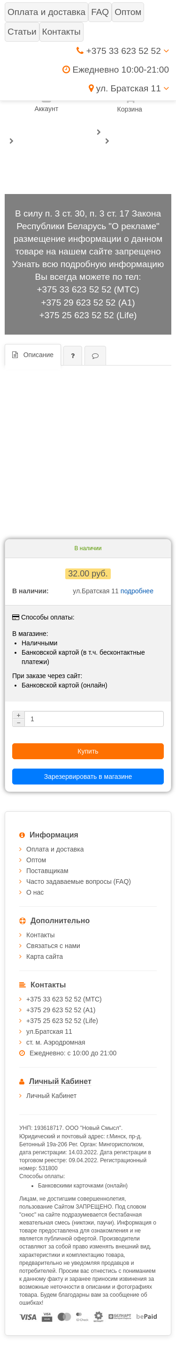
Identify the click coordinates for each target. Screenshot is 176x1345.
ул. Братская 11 (129, 88)
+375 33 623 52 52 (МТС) (88, 289)
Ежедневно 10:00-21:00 (115, 70)
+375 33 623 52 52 (123, 51)
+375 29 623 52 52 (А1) (88, 302)
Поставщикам (47, 870)
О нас (35, 892)
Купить (87, 751)
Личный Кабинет (51, 1095)
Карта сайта (44, 956)
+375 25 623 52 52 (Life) (88, 315)
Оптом (36, 860)
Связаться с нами (53, 945)
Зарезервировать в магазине (88, 776)
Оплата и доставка (55, 849)
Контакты (40, 935)
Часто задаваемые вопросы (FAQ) (78, 881)
